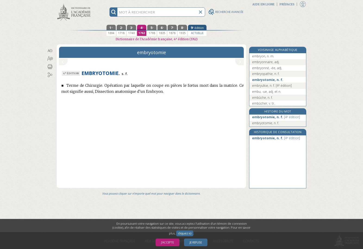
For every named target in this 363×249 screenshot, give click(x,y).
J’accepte (167, 242)
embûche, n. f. (262, 97)
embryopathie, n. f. (265, 74)
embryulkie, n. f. (272, 85)
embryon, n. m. (263, 56)
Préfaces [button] (286, 4)
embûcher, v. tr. (263, 103)
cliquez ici (184, 233)
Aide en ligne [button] (263, 4)
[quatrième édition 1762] (141, 30)
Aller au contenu (75, 4)
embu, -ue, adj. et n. (266, 91)
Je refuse (196, 242)
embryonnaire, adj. (265, 62)
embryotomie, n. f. (267, 80)
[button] (50, 50)
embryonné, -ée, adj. (267, 68)
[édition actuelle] (197, 30)
